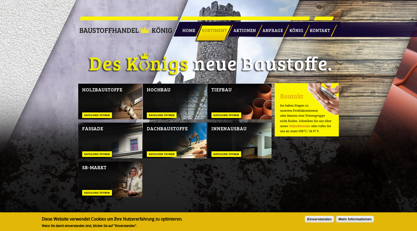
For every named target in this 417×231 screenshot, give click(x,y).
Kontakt (317, 28)
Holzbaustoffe (102, 89)
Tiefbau (221, 89)
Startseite (187, 28)
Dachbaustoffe (167, 128)
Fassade (92, 128)
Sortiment (213, 28)
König (293, 28)
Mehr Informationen (355, 220)
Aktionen (243, 28)
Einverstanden (319, 220)
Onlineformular (299, 126)
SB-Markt (94, 167)
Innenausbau (229, 128)
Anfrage (270, 28)
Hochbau (159, 89)
